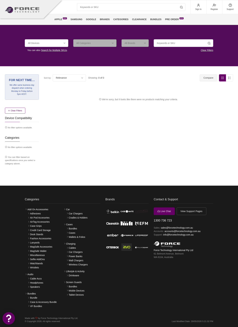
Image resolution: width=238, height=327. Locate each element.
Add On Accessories (37, 209)
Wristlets (34, 267)
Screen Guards (74, 282)
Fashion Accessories (40, 238)
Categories (121, 19)
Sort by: (47, 78)
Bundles (155, 19)
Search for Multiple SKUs (54, 50)
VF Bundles (36, 306)
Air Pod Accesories (40, 217)
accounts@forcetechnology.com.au (182, 231)
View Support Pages (191, 211)
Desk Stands (36, 234)
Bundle (33, 297)
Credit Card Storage (40, 230)
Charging (71, 243)
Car (68, 209)
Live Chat (164, 211)
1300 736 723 (163, 220)
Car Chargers (76, 213)
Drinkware (74, 275)
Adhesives (35, 213)
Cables (72, 248)
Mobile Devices (76, 290)
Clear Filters (207, 50)
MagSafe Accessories (41, 246)
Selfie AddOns (37, 259)
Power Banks (75, 256)
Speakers (35, 287)
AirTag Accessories (40, 221)
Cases (69, 224)
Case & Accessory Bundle (43, 302)
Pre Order (174, 19)
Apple (60, 19)
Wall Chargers (76, 260)
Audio (30, 274)
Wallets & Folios (77, 237)
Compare (208, 77)
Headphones (36, 282)
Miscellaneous (37, 255)
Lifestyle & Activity (75, 271)
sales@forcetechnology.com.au (177, 227)
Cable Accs (36, 278)
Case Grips (36, 226)
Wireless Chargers (78, 264)
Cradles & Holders (78, 217)
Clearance (139, 19)
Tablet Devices (76, 294)
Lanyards (35, 242)
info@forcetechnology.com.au (178, 234)
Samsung (76, 19)
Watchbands (36, 263)
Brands (105, 19)
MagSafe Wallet (38, 251)
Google (91, 19)
